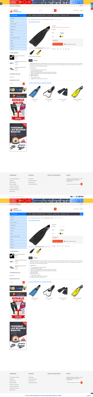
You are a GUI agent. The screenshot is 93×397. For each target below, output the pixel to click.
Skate (18, 34)
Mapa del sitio (12, 191)
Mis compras (31, 178)
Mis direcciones (32, 182)
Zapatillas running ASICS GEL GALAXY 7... (20, 68)
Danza (18, 40)
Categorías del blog (15, 74)
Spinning (18, 18)
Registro (81, 10)
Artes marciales (14, 23)
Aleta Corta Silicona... (63, 99)
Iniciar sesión (76, 10)
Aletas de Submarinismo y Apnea (47, 19)
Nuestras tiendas (13, 184)
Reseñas (35, 60)
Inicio (30, 15)
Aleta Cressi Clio (35, 99)
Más (31, 60)
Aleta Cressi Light (48, 99)
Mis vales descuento (33, 180)
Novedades (12, 180)
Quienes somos (56, 15)
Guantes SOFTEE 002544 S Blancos (20, 56)
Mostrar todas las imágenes (35, 56)
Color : (53, 36)
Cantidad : (54, 29)
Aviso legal (49, 15)
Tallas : (53, 32)
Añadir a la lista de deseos (70, 44)
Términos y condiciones (14, 187)
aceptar (88, 395)
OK (81, 184)
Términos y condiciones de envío (39, 15)
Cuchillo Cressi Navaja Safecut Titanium (20, 62)
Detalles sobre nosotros (14, 189)
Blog (68, 15)
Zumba (12, 21)
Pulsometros (13, 26)
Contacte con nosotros (14, 4)
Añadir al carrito (58, 44)
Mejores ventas (13, 182)
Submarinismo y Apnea (18, 37)
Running (18, 46)
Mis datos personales (33, 184)
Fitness (18, 43)
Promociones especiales (14, 178)
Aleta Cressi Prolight (77, 99)
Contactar (63, 15)
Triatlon (18, 32)
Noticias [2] (12, 77)
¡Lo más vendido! (14, 52)
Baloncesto (18, 29)
